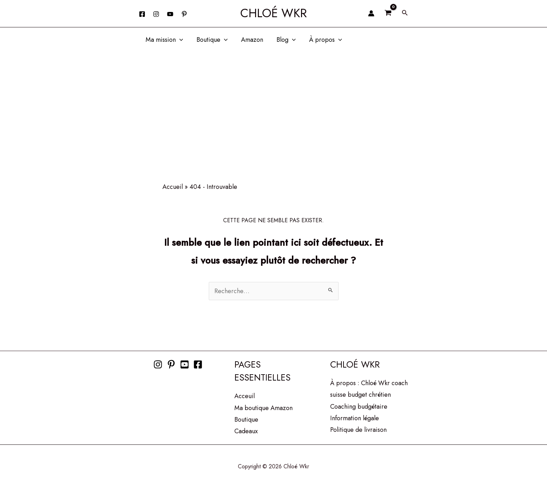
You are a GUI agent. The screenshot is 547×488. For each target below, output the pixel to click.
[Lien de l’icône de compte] (371, 13)
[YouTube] (170, 14)
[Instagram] (156, 14)
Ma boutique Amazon (263, 408)
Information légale (354, 418)
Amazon (250, 39)
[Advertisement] (273, 104)
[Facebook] (142, 14)
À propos (322, 39)
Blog (283, 39)
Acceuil (244, 396)
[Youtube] (184, 364)
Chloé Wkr (273, 13)
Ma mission (164, 39)
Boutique (210, 39)
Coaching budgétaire (358, 406)
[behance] (184, 14)
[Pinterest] (171, 364)
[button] (405, 13)
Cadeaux (246, 431)
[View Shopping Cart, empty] (388, 13)
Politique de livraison (358, 429)
